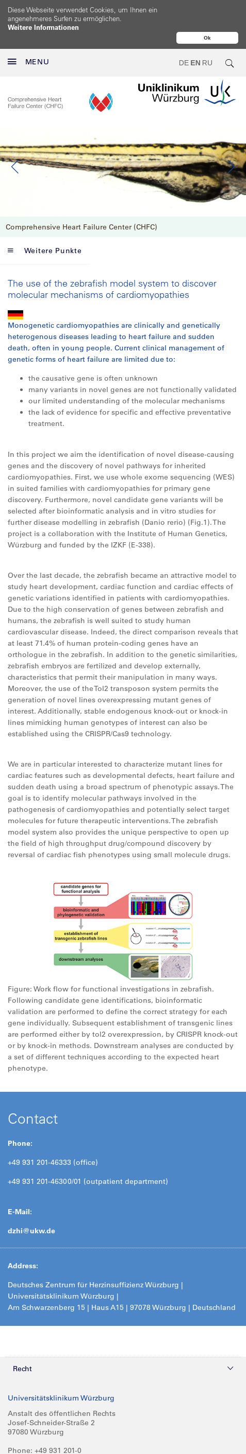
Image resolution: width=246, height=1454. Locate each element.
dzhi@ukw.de (31, 1209)
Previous (15, 145)
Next (230, 145)
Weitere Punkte (45, 229)
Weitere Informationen (43, 27)
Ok (207, 37)
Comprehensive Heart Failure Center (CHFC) (81, 205)
